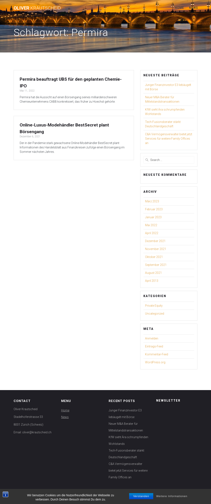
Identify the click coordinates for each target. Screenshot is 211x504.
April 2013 (151, 280)
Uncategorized (154, 313)
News (193, 7)
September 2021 (156, 265)
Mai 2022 (151, 225)
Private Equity (154, 305)
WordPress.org (155, 362)
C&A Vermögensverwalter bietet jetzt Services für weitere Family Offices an (168, 139)
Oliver (37, 8)
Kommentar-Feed (156, 354)
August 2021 (153, 272)
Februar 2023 (154, 209)
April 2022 (151, 233)
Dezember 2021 (155, 241)
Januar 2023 (153, 217)
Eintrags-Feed (154, 346)
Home (179, 7)
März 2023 (152, 201)
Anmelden (151, 338)
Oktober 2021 (154, 257)
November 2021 (155, 249)
